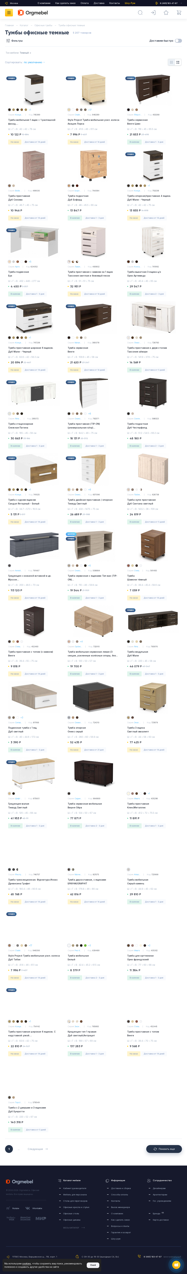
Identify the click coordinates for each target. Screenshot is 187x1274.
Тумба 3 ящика (153, 729)
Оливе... (78, 722)
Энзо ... (137, 722)
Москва (14, 3)
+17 (90, 110)
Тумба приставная (34, 198)
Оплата (85, 3)
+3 (21, 717)
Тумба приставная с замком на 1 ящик (93, 274)
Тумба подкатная (93, 198)
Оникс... (78, 418)
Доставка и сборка (121, 1188)
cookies (26, 1263)
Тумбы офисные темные (71, 25)
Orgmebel (20, 1182)
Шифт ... (18, 798)
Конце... (18, 114)
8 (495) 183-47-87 (153, 1256)
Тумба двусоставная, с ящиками (93, 881)
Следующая (38, 1149)
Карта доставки (161, 1220)
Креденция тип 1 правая (93, 1033)
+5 (30, 261)
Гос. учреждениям (162, 1201)
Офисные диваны (71, 1220)
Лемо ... (137, 342)
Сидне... (78, 798)
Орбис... (78, 646)
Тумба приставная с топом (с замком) (34, 653)
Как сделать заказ (65, 3)
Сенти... (137, 418)
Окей (93, 1265)
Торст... (18, 1102)
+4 (81, 641)
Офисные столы (71, 1213)
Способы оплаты (119, 1194)
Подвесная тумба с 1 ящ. (34, 729)
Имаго (137, 798)
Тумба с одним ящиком (34, 502)
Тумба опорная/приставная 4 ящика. (153, 198)
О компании (44, 3)
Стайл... (78, 114)
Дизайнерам (159, 1188)
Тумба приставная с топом (153, 1033)
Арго (17, 266)
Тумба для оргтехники (153, 957)
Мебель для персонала (75, 1194)
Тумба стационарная (34, 426)
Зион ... (78, 1026)
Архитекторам (160, 1194)
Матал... (78, 342)
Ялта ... (18, 418)
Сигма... (18, 722)
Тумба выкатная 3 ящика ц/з (153, 274)
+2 (149, 945)
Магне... (78, 874)
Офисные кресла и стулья (76, 1207)
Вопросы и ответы (120, 1226)
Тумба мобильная (153, 881)
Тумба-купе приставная (153, 502)
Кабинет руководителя (74, 1188)
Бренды (158, 1213)
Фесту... (18, 874)
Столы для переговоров (75, 1201)
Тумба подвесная (34, 274)
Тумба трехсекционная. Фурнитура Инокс (34, 881)
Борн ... (78, 190)
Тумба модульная (153, 653)
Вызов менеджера (120, 1207)
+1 (30, 110)
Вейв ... (18, 190)
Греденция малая (34, 805)
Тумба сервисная (153, 122)
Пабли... (137, 494)
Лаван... (78, 266)
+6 (89, 413)
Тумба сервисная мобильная (93, 805)
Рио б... (78, 950)
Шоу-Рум (130, 3)
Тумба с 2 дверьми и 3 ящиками (34, 1109)
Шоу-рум (115, 1238)
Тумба (153, 578)
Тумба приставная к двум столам (153, 350)
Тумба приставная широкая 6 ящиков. (34, 350)
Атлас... (137, 874)
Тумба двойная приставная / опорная (93, 502)
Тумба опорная (93, 729)
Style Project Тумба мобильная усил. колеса (93, 122)
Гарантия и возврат (121, 1232)
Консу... (137, 266)
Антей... (18, 570)
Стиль (136, 570)
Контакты (114, 3)
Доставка (99, 3)
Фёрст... (138, 114)
